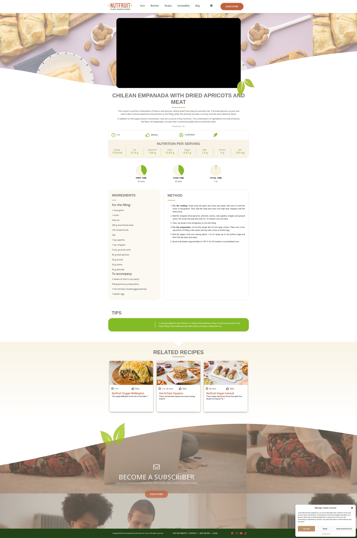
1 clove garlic (118, 210)
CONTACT (193, 533)
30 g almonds (118, 269)
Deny (325, 529)
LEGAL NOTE (326, 534)
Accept (306, 529)
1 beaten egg (118, 294)
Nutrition (155, 5)
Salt (113, 235)
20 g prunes (117, 260)
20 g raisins (117, 265)
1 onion (115, 215)
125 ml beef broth (120, 230)
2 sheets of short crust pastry (125, 279)
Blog (197, 5)
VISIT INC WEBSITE (180, 533)
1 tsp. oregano (118, 245)
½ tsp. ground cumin (121, 250)
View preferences (344, 529)
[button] (352, 508)
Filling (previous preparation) (125, 284)
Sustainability (183, 5)
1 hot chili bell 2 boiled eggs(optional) (129, 289)
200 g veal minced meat (122, 225)
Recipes (168, 5)
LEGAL (215, 533)
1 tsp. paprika (118, 240)
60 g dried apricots (120, 255)
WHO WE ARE (205, 533)
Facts (142, 5)
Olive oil (115, 220)
